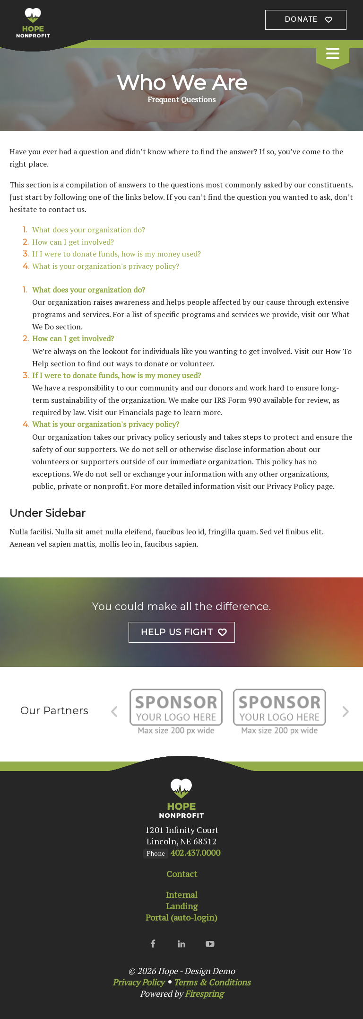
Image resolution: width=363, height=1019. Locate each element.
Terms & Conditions (212, 982)
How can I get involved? (73, 242)
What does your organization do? (88, 229)
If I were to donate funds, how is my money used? (116, 253)
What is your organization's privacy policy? (105, 266)
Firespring (204, 993)
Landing (182, 906)
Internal (182, 894)
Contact (181, 873)
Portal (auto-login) (181, 917)
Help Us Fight (177, 632)
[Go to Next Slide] (345, 712)
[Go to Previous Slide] (114, 712)
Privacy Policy (138, 982)
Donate (301, 19)
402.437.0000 (195, 852)
